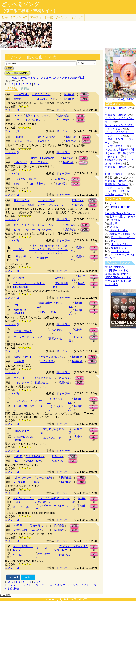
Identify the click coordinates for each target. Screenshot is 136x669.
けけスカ (114, 220)
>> (38, 84)
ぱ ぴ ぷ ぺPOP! (47, 136)
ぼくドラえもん (39, 162)
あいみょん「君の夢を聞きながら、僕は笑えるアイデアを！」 (119, 153)
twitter (27, 577)
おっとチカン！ (47, 225)
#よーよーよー (22, 477)
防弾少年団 (20, 530)
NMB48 (18, 456)
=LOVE (18, 115)
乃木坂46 (18, 277)
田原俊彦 (19, 361)
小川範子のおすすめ (116, 270)
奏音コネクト (21, 200)
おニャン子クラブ (24, 225)
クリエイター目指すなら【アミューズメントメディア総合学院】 (47, 77)
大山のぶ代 (20, 162)
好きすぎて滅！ (118, 230)
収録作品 (69, 94)
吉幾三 (18, 120)
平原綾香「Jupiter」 (116, 108)
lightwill (64, 599)
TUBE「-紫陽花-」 (116, 174)
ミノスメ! (77, 17)
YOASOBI (20, 482)
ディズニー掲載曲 (24, 204)
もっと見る (111, 284)
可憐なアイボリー (24, 430)
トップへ (10, 585)
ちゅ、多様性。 (37, 183)
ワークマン (63, 120)
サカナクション (120, 251)
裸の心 (115, 240)
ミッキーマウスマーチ (51, 204)
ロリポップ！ (81, 599)
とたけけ (19, 378)
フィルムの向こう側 (43, 98)
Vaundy (113, 227)
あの (16, 183)
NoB (16, 304)
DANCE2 (43, 141)
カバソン (61, 17)
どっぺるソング (20, 4)
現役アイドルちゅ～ (37, 115)
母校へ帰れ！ (38, 525)
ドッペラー (63, 110)
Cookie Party (33, 460)
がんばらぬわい (35, 456)
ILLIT (17, 158)
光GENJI (18, 555)
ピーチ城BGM (40, 258)
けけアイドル (43, 378)
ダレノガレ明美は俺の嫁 (119, 99)
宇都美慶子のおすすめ (118, 280)
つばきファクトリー (25, 356)
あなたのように (52, 438)
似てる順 (11, 88)
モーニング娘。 (22, 507)
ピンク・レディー (24, 229)
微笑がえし (41, 382)
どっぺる (14, 17)
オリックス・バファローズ (29, 400)
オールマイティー (121, 244)
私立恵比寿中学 (23, 331)
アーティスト (41, 17)
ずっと (113, 203)
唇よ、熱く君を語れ (123, 237)
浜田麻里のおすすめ (116, 274)
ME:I (16, 460)
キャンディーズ (23, 382)
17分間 (59, 277)
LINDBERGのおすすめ (118, 277)
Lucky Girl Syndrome (42, 158)
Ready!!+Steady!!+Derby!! (120, 213)
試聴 (84, 94)
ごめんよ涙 (47, 361)
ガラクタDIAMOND (51, 356)
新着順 (25, 88)
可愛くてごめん (41, 94)
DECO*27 (19, 179)
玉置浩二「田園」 (115, 187)
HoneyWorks (21, 94)
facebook (13, 577)
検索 (9, 68)
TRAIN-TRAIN (47, 311)
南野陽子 (19, 98)
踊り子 (113, 223)
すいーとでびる (43, 477)
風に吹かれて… (34, 120)
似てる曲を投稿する (17, 73)
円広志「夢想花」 (115, 146)
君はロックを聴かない (122, 233)
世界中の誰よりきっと (122, 216)
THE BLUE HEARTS (20, 312)
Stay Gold (35, 530)
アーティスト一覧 (28, 585)
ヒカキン (18, 249)
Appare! (18, 136)
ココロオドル (46, 200)
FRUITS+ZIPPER (119, 206)
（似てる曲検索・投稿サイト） (29, 11)
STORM (42, 548)
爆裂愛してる (119, 247)
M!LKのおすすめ (114, 267)
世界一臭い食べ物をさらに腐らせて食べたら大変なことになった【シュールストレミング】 (48, 249)
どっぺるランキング (53, 585)
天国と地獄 (55, 338)
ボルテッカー (36, 179)
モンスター (44, 229)
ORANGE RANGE (24, 141)
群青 (36, 482)
